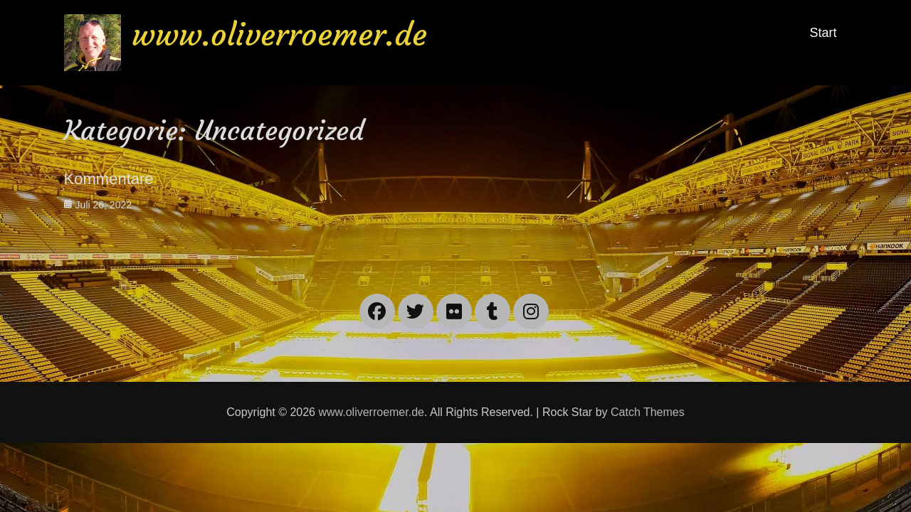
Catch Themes (648, 412)
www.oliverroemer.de (279, 34)
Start (822, 33)
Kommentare (109, 179)
